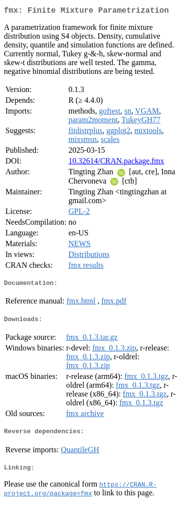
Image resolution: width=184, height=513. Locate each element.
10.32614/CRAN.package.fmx (116, 163)
